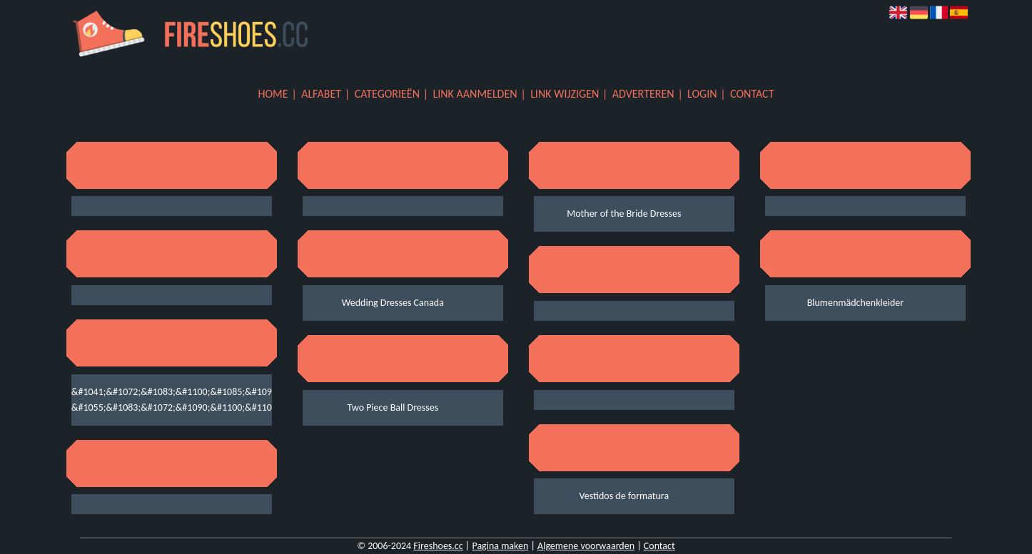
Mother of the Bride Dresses (624, 213)
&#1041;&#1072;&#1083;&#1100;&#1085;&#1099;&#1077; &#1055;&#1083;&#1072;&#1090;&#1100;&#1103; (161, 400)
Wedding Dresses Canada (393, 303)
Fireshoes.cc (437, 546)
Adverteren (643, 94)
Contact (752, 94)
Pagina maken (500, 546)
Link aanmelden (475, 94)
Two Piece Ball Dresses (393, 407)
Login (702, 94)
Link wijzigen (564, 94)
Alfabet (321, 94)
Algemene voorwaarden (585, 546)
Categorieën (387, 94)
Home (273, 94)
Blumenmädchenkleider (855, 303)
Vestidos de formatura (624, 496)
